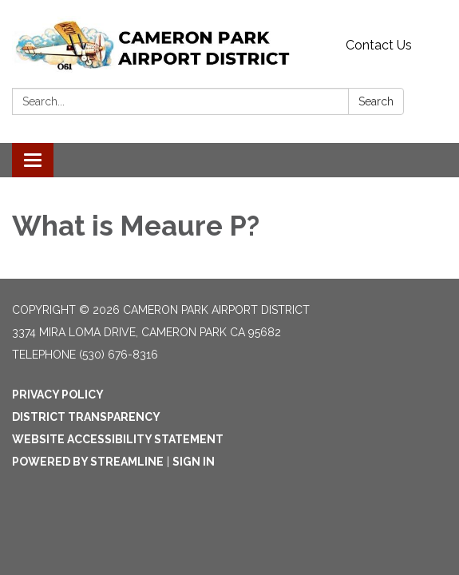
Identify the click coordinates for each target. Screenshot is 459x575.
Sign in (193, 461)
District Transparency (86, 416)
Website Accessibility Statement (118, 439)
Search (376, 101)
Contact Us (379, 45)
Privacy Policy (58, 394)
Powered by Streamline (88, 461)
